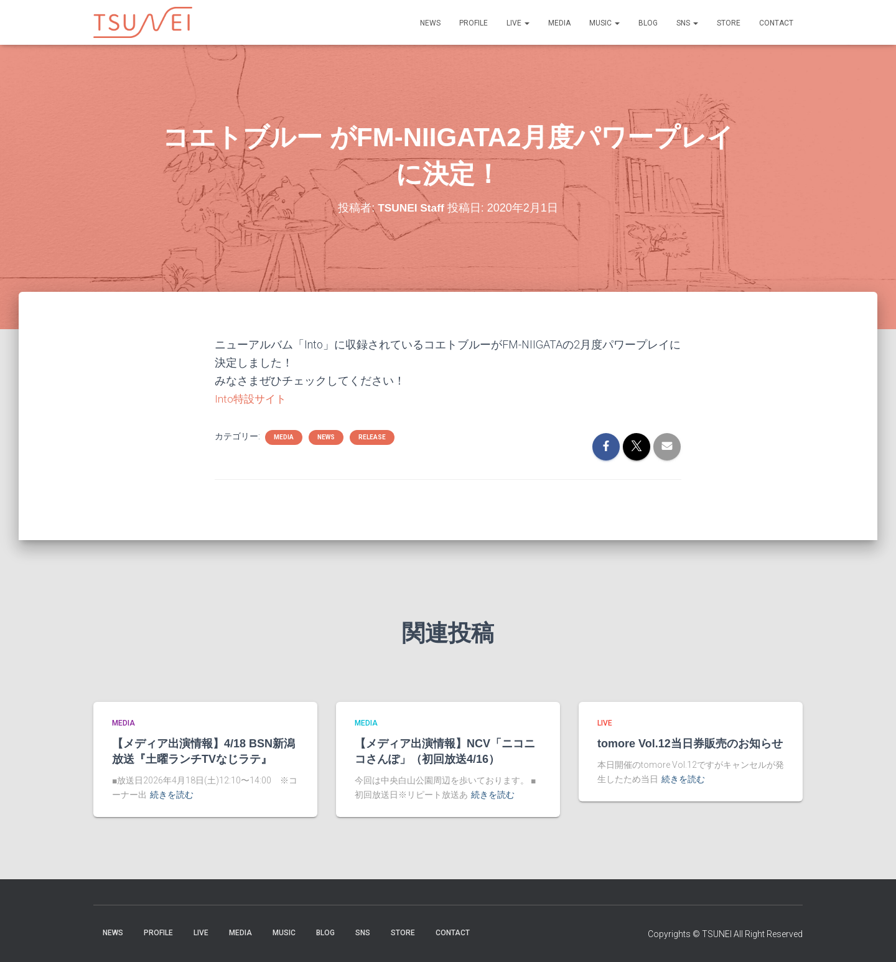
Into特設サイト (252, 398)
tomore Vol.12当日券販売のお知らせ (690, 743)
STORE (728, 23)
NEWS (430, 23)
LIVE (518, 23)
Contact (776, 23)
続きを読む (172, 795)
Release (372, 436)
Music (604, 23)
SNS (687, 23)
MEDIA (559, 23)
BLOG (648, 23)
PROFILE (473, 23)
